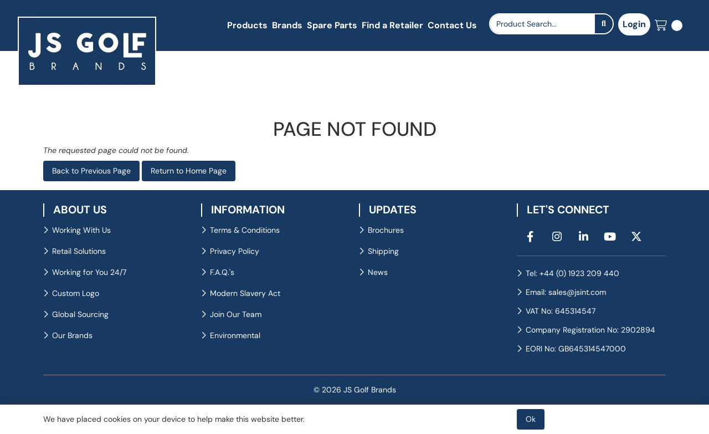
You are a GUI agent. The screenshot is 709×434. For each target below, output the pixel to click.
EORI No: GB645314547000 (576, 349)
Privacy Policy (234, 251)
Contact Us (452, 25)
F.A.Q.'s (222, 272)
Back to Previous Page (91, 171)
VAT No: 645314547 (560, 311)
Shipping (383, 251)
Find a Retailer (392, 25)
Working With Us (81, 230)
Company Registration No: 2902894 (590, 330)
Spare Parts (332, 25)
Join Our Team (235, 314)
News (378, 272)
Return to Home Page (189, 171)
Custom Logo (75, 293)
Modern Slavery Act (245, 293)
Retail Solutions (79, 251)
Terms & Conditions (245, 230)
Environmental (235, 335)
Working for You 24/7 (89, 272)
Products (247, 25)
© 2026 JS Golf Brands (355, 390)
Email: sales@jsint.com (566, 292)
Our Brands (72, 335)
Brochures (386, 230)
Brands (287, 25)
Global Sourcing (80, 314)
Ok (531, 419)
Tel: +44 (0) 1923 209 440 (572, 273)
